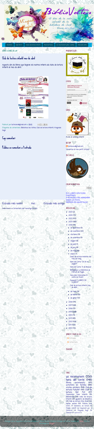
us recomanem (75, 377)
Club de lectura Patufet (79, 388)
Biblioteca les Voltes (28, 127)
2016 (71, 308)
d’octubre (74, 234)
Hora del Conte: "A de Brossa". (80, 267)
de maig (73, 251)
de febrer (74, 294)
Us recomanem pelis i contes (65, 45)
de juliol (73, 244)
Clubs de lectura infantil (33, 45)
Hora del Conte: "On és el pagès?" (79, 263)
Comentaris (72, 342)
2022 (71, 215)
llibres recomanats (75, 382)
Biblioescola (70, 397)
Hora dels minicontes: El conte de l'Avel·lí (79, 276)
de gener (73, 298)
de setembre (75, 237)
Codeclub (69, 413)
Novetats (9, 45)
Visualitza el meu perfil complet (77, 149)
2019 (71, 225)
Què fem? (19, 45)
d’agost (73, 241)
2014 (70, 315)
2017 (70, 305)
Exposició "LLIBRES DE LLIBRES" (78, 281)
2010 (71, 328)
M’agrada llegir (83, 410)
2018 (71, 302)
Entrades (71, 338)
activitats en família (76, 385)
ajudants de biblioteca (83, 399)
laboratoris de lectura (81, 406)
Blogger (52, 423)
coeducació (77, 413)
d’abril (72, 254)
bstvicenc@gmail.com (75, 146)
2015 (71, 312)
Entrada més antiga (54, 203)
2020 (71, 222)
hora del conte (75, 380)
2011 (70, 325)
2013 (70, 318)
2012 (71, 321)
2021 (71, 218)
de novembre (75, 231)
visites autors (71, 403)
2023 (71, 212)
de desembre (75, 228)
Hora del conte (82, 45)
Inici (33, 203)
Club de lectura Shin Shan (79, 401)
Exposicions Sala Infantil (76, 394)
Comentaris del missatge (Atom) (25, 208)
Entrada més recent (12, 203)
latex (81, 421)
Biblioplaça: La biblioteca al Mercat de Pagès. (80, 271)
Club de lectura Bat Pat (79, 391)
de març (73, 291)
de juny (73, 247)
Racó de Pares (48, 45)
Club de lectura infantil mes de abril (80, 286)
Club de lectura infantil (45, 127)
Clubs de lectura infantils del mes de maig (80, 258)
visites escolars (73, 387)
